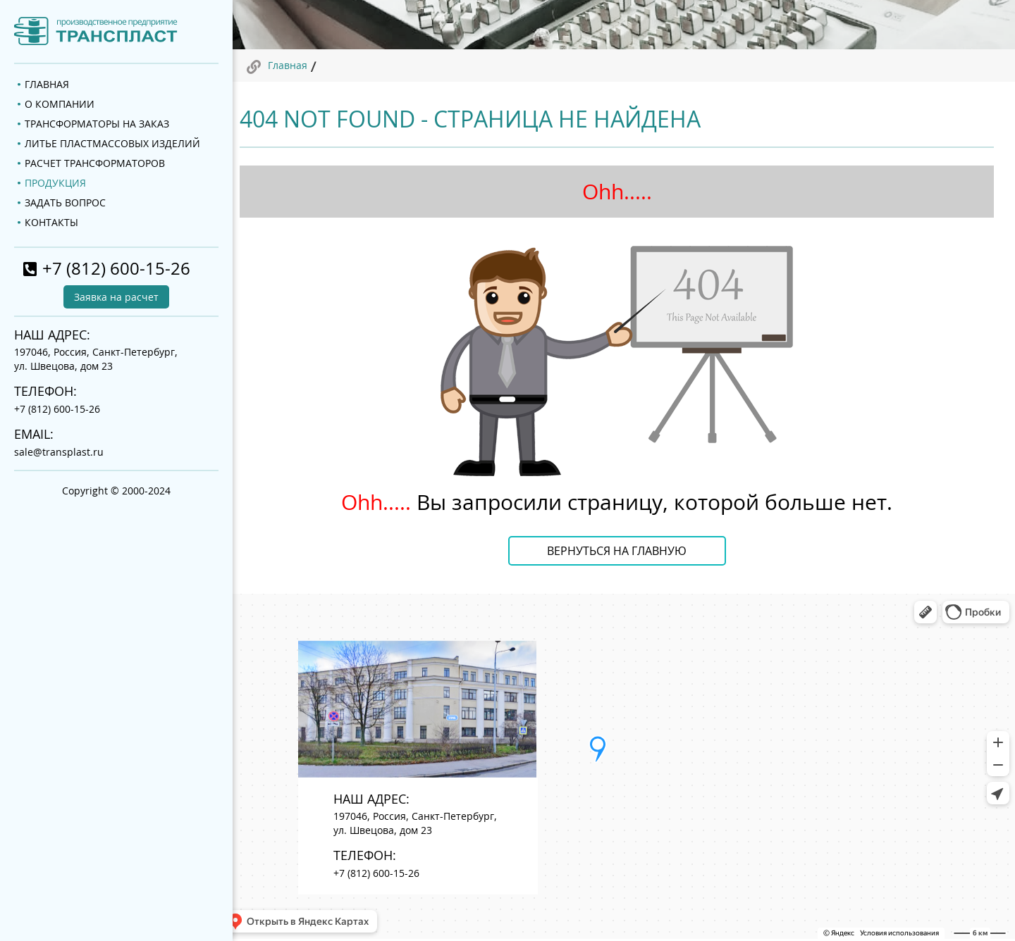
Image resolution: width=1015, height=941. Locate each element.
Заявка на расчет (116, 297)
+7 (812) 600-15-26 (116, 268)
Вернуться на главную (617, 551)
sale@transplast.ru (59, 452)
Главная (287, 65)
